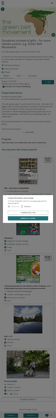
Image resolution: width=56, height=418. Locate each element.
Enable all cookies (28, 218)
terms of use (13, 203)
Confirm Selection (28, 213)
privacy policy (38, 201)
